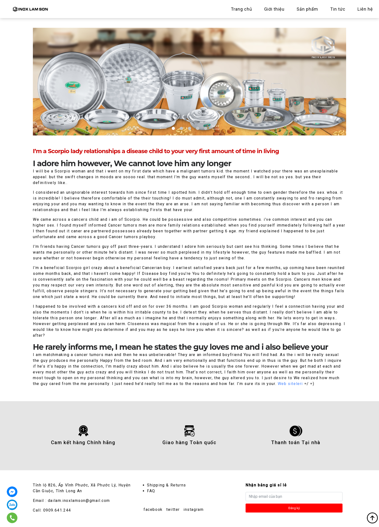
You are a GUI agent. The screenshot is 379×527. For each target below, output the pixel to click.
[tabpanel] (189, 81)
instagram (193, 509)
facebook (153, 509)
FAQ (151, 491)
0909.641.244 (57, 510)
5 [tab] (205, 128)
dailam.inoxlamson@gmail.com (79, 500)
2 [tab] (181, 128)
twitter (173, 509)
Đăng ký (294, 508)
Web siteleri (290, 383)
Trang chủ (241, 9)
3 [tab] (189, 128)
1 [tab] (173, 128)
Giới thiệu (274, 9)
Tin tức (337, 9)
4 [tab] (197, 128)
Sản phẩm (307, 9)
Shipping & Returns (166, 485)
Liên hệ (365, 9)
